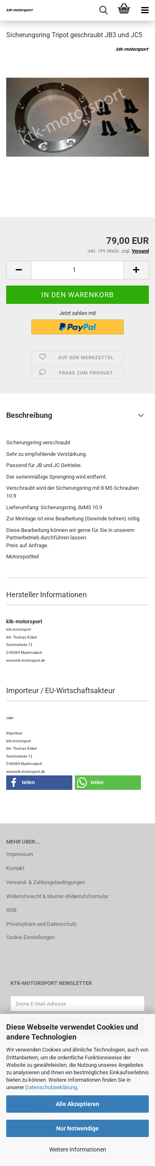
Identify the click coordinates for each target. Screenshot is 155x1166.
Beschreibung (29, 415)
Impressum (19, 854)
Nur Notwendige (77, 1128)
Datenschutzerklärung (51, 1087)
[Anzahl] (77, 270)
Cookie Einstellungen (30, 937)
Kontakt (15, 868)
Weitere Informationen (77, 1149)
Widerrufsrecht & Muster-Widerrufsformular (57, 896)
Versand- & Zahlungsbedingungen (45, 882)
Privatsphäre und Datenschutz (41, 924)
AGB (11, 910)
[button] (18, 270)
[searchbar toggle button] (103, 10)
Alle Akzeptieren (77, 1104)
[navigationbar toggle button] (144, 10)
